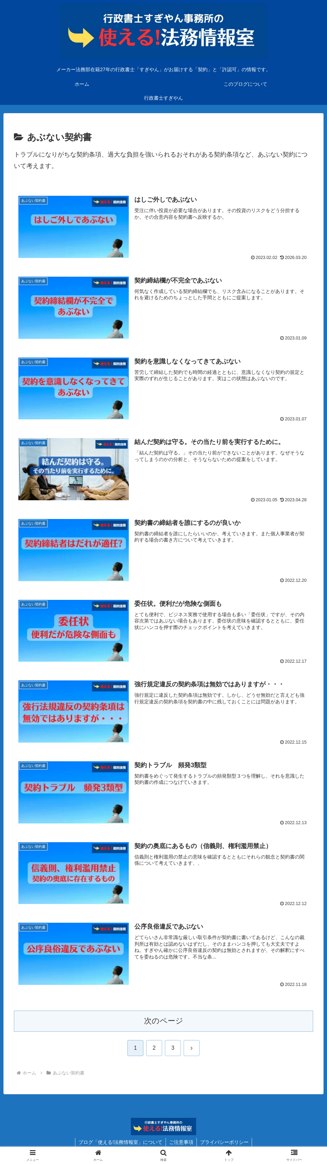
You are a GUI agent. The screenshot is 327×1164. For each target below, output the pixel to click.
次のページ (163, 1021)
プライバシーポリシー (225, 1142)
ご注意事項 (181, 1142)
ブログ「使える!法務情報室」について (120, 1142)
